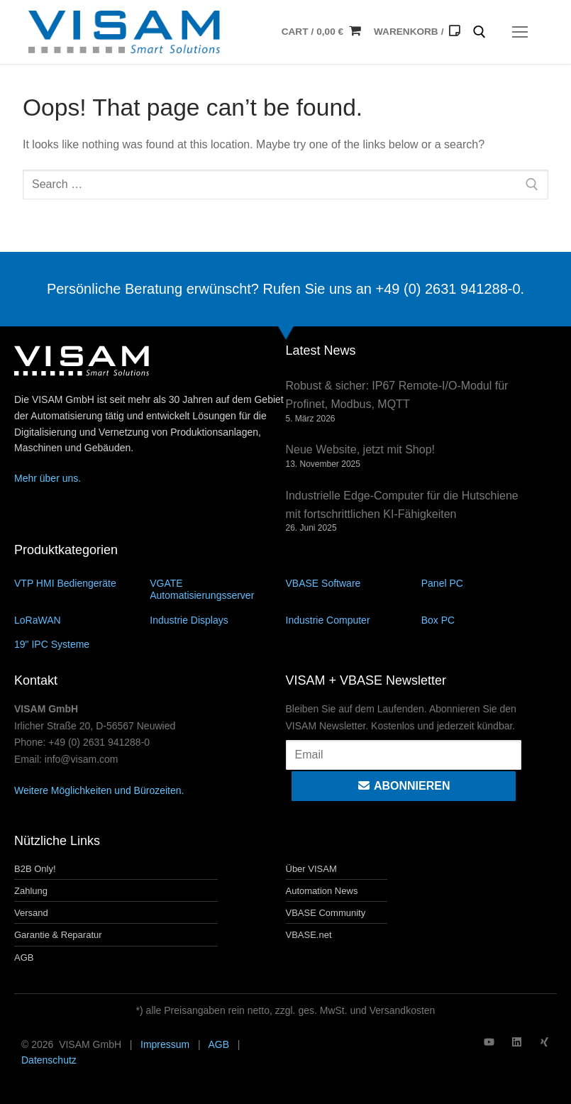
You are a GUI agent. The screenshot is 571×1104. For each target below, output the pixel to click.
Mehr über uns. (47, 478)
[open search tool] (479, 32)
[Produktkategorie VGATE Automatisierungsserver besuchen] (217, 588)
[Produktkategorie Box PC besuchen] (489, 619)
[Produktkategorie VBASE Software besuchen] (353, 582)
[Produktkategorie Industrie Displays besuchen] (217, 619)
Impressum (164, 1044)
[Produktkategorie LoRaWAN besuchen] (82, 619)
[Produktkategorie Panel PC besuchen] (489, 582)
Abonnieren (403, 786)
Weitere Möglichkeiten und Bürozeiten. (99, 790)
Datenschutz (49, 1060)
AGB (218, 1044)
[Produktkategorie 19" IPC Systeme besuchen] (82, 643)
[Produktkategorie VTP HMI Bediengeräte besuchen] (82, 582)
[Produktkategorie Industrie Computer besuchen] (353, 619)
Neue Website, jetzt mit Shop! (360, 449)
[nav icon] (520, 32)
